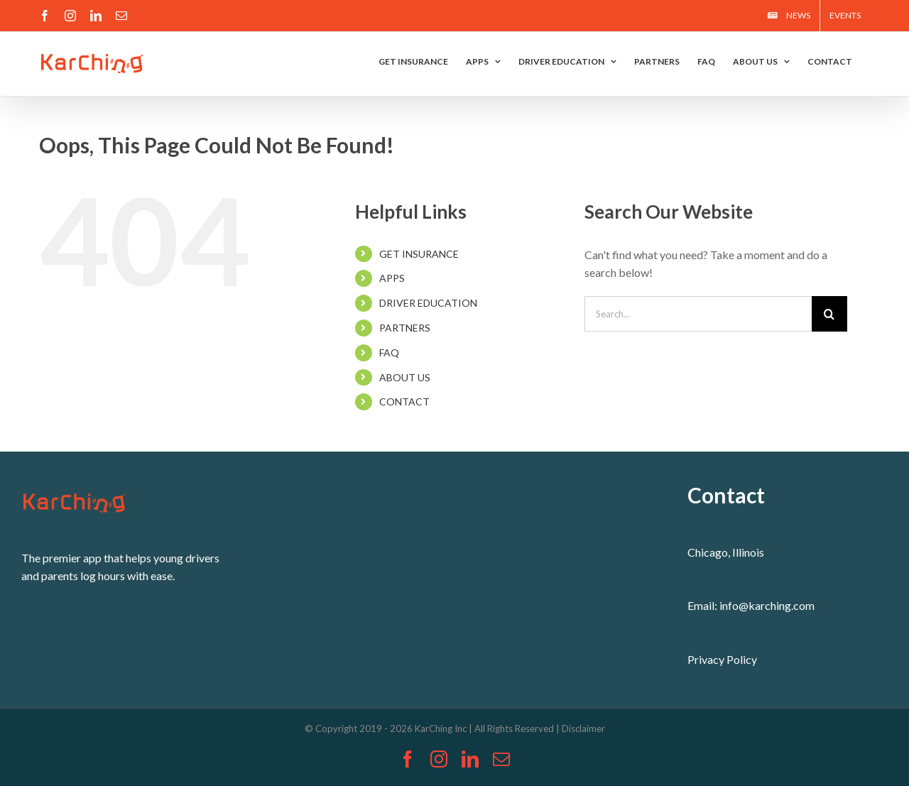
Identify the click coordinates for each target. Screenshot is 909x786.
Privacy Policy (722, 659)
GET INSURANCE (419, 254)
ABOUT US (404, 377)
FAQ (389, 352)
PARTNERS (404, 328)
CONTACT (404, 401)
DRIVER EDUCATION (428, 303)
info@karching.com (767, 605)
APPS (392, 278)
